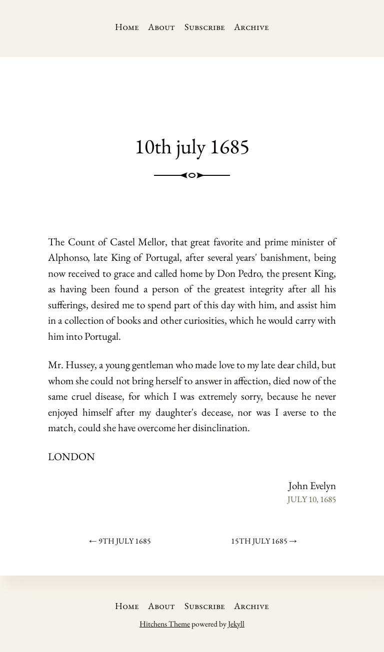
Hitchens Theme (165, 624)
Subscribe (204, 26)
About (161, 26)
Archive (251, 26)
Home (127, 26)
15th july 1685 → (264, 541)
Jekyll (236, 624)
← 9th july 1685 (120, 541)
